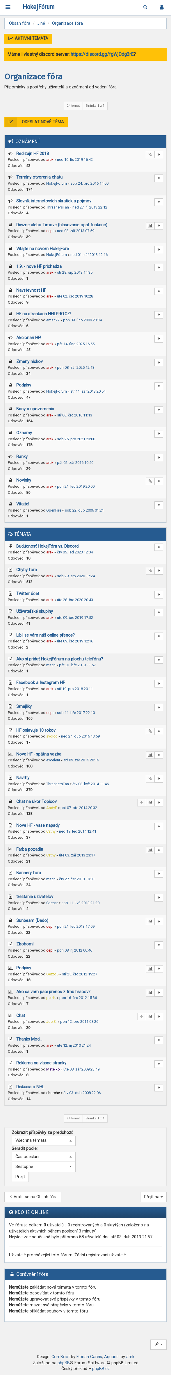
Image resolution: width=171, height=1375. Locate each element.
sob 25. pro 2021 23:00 (76, 439)
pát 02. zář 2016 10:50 (75, 462)
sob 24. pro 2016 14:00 (89, 183)
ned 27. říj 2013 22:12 (89, 207)
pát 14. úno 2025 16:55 (76, 344)
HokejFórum (56, 183)
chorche (53, 1093)
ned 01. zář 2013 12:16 (89, 254)
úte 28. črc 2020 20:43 (75, 600)
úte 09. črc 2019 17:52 (75, 617)
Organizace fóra (33, 76)
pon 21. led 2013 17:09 (76, 926)
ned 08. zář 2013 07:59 (75, 231)
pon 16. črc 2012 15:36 (78, 997)
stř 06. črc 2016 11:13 (74, 415)
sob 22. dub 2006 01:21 (84, 510)
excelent (53, 760)
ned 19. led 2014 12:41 (77, 831)
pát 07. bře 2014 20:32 (78, 808)
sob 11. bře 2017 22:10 (76, 712)
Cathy (51, 831)
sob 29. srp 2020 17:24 (76, 576)
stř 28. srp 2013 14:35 (74, 272)
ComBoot (60, 1356)
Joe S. (51, 1021)
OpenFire (53, 510)
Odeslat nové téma (34, 122)
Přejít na (153, 1196)
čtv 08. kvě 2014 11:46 (90, 784)
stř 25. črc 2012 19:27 (79, 974)
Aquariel (112, 1356)
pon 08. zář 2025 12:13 (76, 367)
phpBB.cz (101, 1368)
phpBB (64, 1362)
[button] (44, 1141)
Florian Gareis (89, 1356)
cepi (50, 231)
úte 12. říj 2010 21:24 (74, 1045)
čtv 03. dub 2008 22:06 (82, 1093)
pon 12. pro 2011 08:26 (79, 1021)
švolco (52, 736)
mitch (51, 665)
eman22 (53, 320)
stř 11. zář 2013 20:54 (88, 391)
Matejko (53, 1069)
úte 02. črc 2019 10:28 (75, 296)
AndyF (51, 808)
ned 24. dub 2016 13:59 (80, 736)
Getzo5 (52, 974)
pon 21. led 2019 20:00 (76, 486)
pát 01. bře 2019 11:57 (77, 665)
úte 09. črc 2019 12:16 (75, 641)
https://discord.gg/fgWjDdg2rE (102, 54)
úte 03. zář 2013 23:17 (77, 855)
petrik (51, 997)
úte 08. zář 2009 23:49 (81, 1069)
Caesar (52, 903)
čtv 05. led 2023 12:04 (75, 552)
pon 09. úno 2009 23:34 (82, 320)
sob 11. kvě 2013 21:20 (80, 903)
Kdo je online (32, 1212)
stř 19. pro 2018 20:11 (75, 689)
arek (50, 159)
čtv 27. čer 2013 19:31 (77, 879)
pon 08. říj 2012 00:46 (74, 950)
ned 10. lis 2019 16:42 (75, 159)
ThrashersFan (57, 207)
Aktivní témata (28, 38)
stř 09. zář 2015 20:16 (81, 760)
